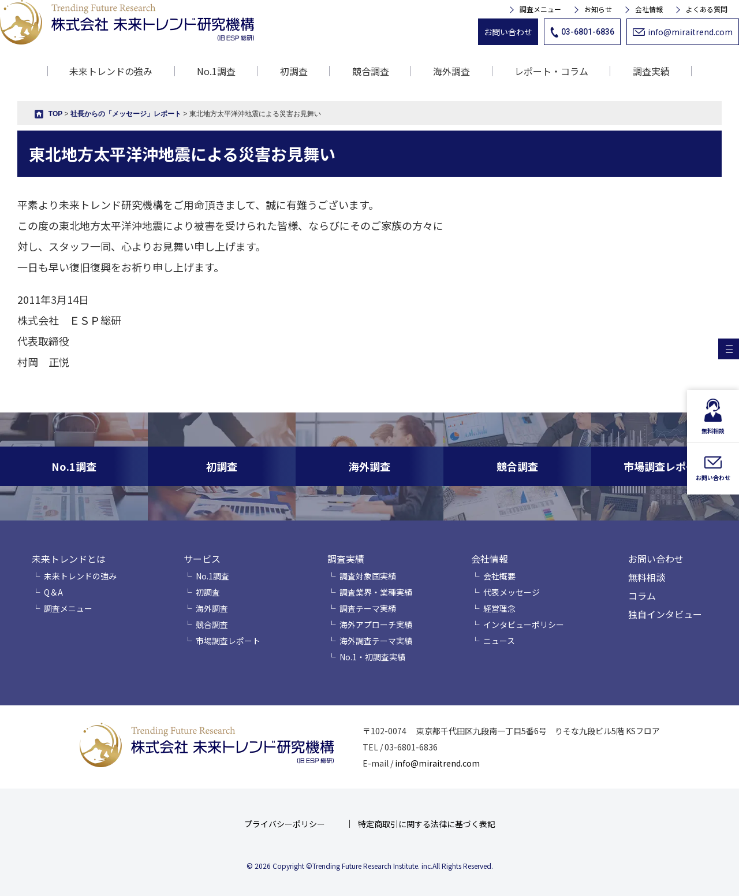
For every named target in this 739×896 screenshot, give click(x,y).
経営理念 (499, 608)
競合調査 (370, 71)
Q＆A (53, 592)
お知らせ (598, 9)
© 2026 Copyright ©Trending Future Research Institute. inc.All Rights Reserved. (370, 866)
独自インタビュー (665, 614)
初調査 (294, 71)
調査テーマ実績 (367, 608)
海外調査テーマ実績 (375, 640)
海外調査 (451, 71)
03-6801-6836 (582, 32)
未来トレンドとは (69, 559)
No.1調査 (216, 71)
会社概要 (499, 576)
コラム (642, 596)
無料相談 (646, 577)
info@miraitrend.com (683, 32)
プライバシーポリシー (284, 824)
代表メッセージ (511, 592)
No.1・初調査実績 (372, 657)
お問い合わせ (508, 32)
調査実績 (345, 559)
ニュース (499, 640)
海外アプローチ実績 (375, 624)
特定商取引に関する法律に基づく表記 (426, 824)
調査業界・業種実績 (375, 592)
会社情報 (649, 9)
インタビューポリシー (523, 624)
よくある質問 (706, 9)
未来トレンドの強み (110, 71)
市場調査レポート (228, 640)
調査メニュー (540, 9)
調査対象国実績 (367, 576)
